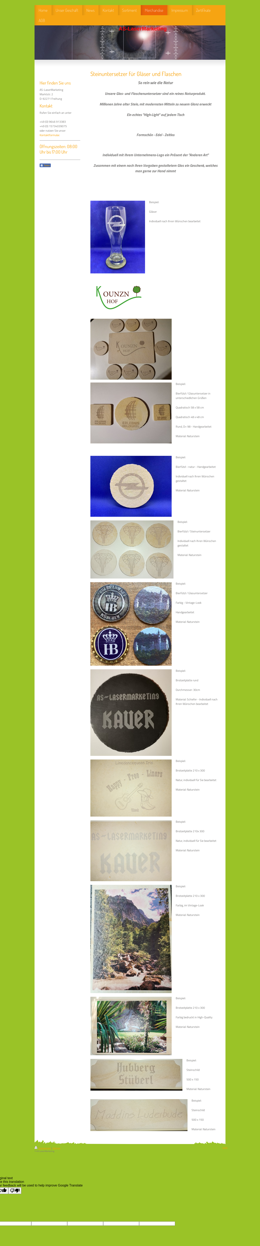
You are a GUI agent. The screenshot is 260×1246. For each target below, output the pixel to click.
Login (225, 1147)
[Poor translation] (14, 1190)
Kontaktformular (49, 135)
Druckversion (43, 1148)
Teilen (45, 165)
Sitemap (56, 1148)
